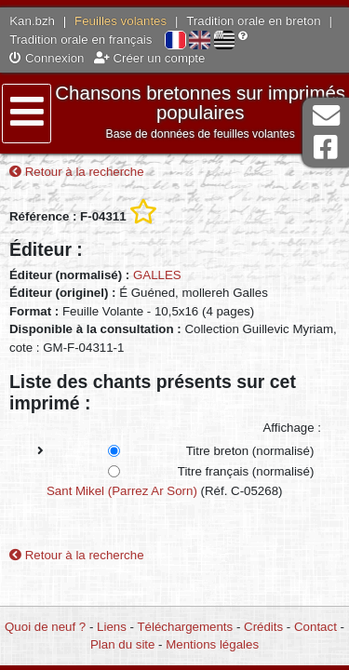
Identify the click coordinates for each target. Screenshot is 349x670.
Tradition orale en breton (253, 21)
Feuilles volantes (120, 21)
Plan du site (122, 644)
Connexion (46, 58)
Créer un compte (150, 58)
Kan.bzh (32, 21)
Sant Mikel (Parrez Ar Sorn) (122, 491)
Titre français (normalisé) (246, 471)
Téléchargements (185, 627)
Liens (112, 627)
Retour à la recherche (76, 172)
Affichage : (291, 428)
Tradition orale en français (80, 40)
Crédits (263, 627)
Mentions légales (212, 644)
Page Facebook (326, 147)
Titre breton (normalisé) (250, 451)
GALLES (157, 275)
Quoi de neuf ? (45, 627)
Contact (315, 627)
